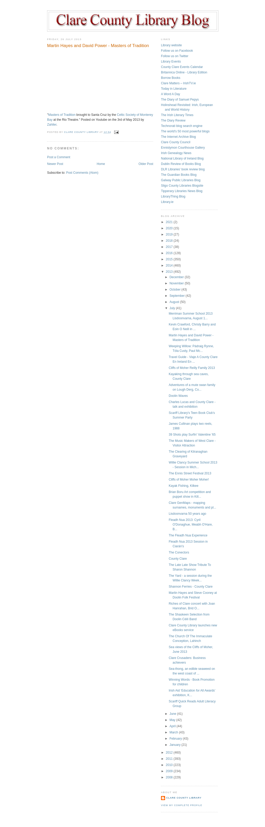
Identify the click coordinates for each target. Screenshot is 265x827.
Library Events (171, 61)
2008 (170, 777)
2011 (170, 759)
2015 (170, 259)
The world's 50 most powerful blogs (185, 131)
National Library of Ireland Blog (182, 158)
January (175, 745)
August (175, 302)
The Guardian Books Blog (178, 175)
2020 (170, 228)
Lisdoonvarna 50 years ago (187, 513)
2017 (170, 247)
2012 (170, 752)
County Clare (178, 558)
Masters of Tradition (61, 115)
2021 (170, 222)
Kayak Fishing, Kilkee (183, 486)
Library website (171, 45)
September (178, 296)
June (173, 714)
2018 (170, 240)
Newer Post (55, 164)
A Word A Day (170, 94)
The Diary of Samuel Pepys (180, 99)
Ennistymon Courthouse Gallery (183, 147)
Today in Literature (174, 88)
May (173, 720)
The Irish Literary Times (177, 115)
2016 (170, 253)
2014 (170, 265)
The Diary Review (173, 120)
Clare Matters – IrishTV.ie (178, 83)
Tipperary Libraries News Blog (181, 191)
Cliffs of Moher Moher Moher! (189, 479)
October (175, 289)
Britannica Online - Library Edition (184, 72)
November (177, 283)
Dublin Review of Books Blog (181, 164)
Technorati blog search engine (181, 126)
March (174, 732)
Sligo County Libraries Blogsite (182, 185)
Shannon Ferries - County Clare (190, 586)
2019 (170, 234)
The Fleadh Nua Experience (188, 535)
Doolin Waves (178, 396)
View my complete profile (181, 805)
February (176, 738)
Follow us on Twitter (174, 56)
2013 (170, 272)
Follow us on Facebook (177, 50)
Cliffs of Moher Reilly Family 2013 (192, 368)
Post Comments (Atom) (82, 172)
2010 (170, 765)
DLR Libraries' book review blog (183, 169)
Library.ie (167, 202)
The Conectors (179, 552)
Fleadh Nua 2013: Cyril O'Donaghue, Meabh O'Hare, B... (191, 524)
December (177, 277)
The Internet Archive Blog (178, 137)
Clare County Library (184, 797)
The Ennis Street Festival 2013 (190, 473)
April (173, 726)
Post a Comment (58, 157)
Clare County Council (175, 142)
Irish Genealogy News (176, 153)
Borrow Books (170, 78)
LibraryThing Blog (173, 196)
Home (101, 164)
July (173, 308)
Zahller (51, 124)
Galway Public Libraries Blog (181, 180)
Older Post (145, 164)
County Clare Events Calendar (182, 67)
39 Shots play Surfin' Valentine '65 (192, 434)
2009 (170, 771)
